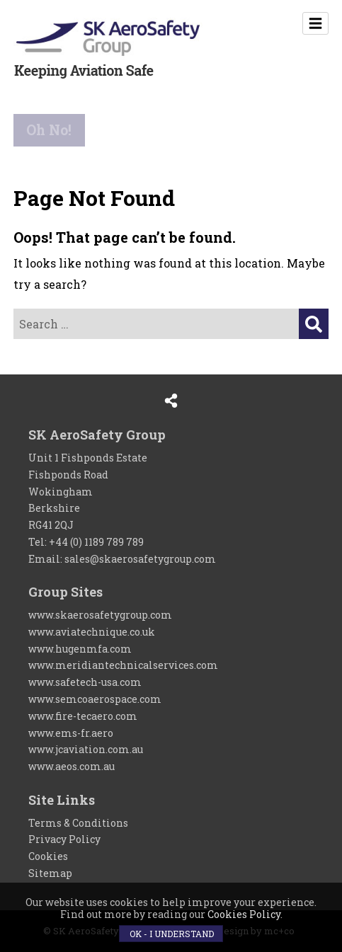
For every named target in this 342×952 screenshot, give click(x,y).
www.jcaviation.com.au (85, 749)
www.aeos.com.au (71, 766)
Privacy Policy (64, 839)
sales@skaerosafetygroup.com (140, 559)
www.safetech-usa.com (85, 682)
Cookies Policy (243, 914)
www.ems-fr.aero (70, 733)
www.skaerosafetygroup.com (100, 614)
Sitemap (50, 873)
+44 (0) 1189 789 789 (96, 542)
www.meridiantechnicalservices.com (123, 665)
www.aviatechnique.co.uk (91, 631)
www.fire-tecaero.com (82, 716)
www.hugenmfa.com (80, 648)
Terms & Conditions (78, 823)
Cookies (48, 856)
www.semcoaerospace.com (94, 699)
